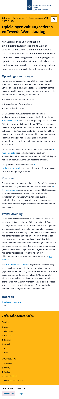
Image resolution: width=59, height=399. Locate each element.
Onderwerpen (19, 18)
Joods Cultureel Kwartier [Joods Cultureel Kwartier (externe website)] (17, 264)
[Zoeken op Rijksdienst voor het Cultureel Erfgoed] (54, 19)
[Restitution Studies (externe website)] (10, 120)
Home (6, 18)
